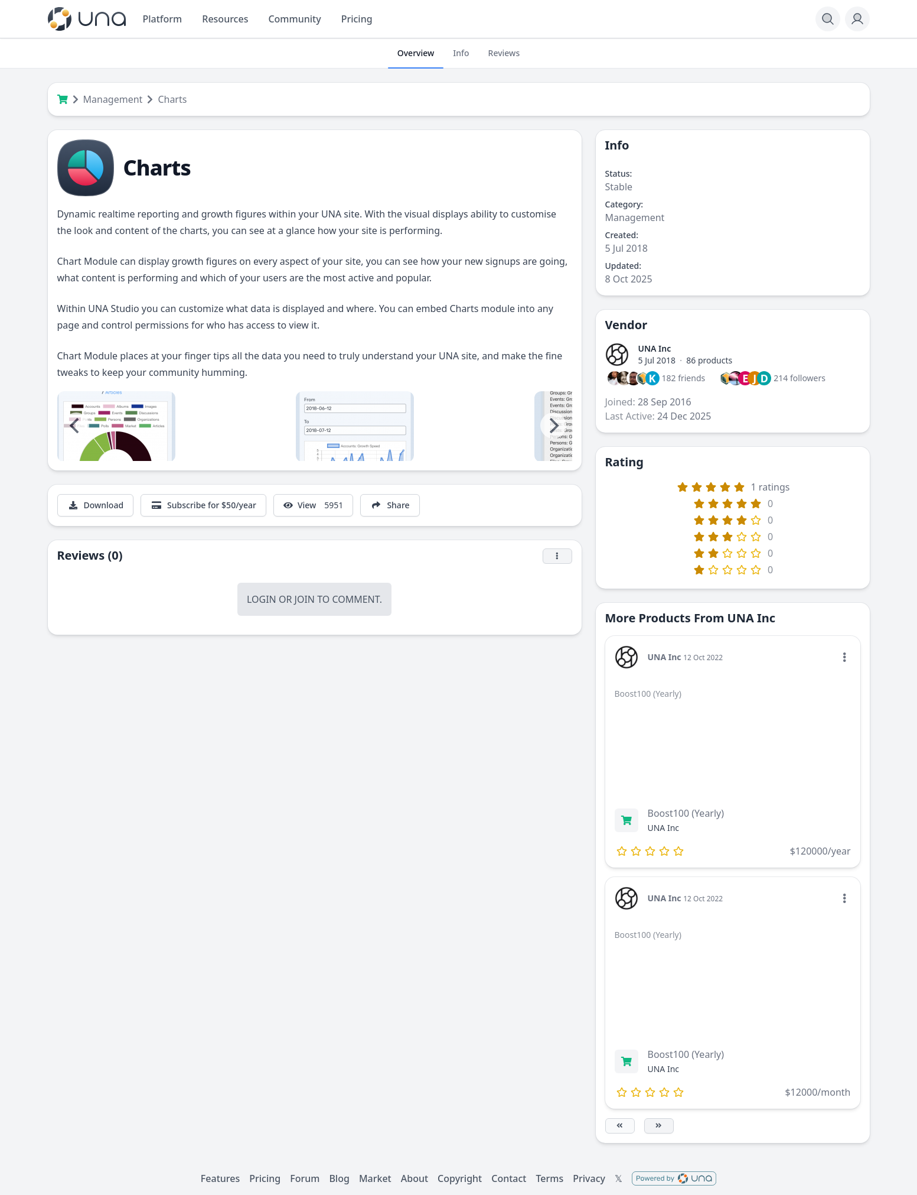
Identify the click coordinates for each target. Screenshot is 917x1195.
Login (261, 599)
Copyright (460, 1178)
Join (305, 599)
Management (113, 99)
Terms (549, 1178)
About (414, 1178)
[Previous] (76, 426)
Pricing (264, 1178)
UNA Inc (654, 348)
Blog (339, 1178)
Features (220, 1178)
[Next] (553, 426)
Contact (508, 1178)
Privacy (589, 1178)
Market (375, 1178)
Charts (172, 99)
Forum (304, 1178)
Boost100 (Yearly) (686, 813)
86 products (709, 360)
